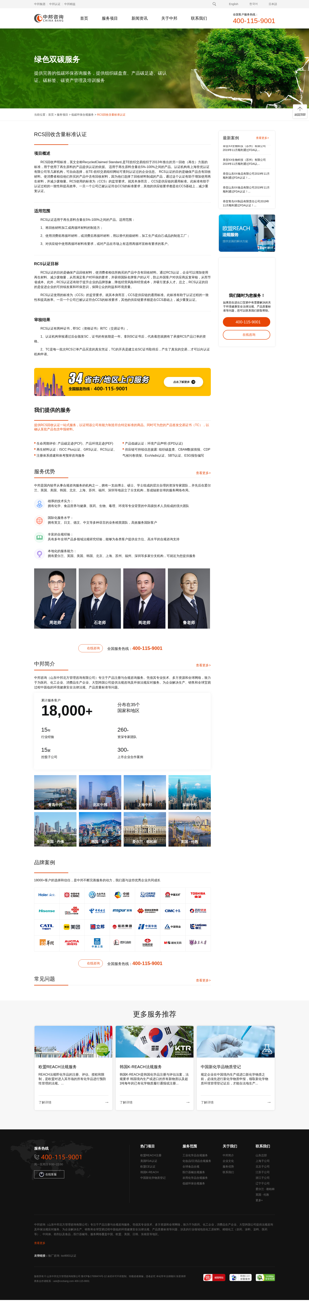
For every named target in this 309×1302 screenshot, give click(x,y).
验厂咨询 (53, 1257)
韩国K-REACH (149, 1174)
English (233, 4)
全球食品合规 (191, 1168)
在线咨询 (93, 648)
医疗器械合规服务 (194, 1174)
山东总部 (261, 1157)
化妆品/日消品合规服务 (197, 1163)
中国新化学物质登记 (153, 1179)
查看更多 (39, 1245)
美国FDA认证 (148, 1163)
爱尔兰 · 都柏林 (265, 1191)
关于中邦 (169, 18)
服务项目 (110, 18)
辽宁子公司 (263, 1185)
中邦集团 (39, 4)
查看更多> (203, 473)
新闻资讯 (140, 18)
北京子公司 (263, 1168)
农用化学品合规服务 (195, 1179)
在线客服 (48, 1176)
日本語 (273, 4)
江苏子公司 (263, 1174)
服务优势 (228, 1168)
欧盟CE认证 (147, 1168)
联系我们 (199, 18)
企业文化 (228, 1163)
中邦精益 (69, 4)
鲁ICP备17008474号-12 (94, 1278)
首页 (84, 18)
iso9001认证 (68, 1257)
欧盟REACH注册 (150, 1157)
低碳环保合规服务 (82, 114)
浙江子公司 (263, 1179)
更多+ (259, 1202)
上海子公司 (263, 1163)
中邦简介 (228, 1157)
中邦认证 (54, 4)
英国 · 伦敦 (262, 1196)
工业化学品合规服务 (195, 1157)
